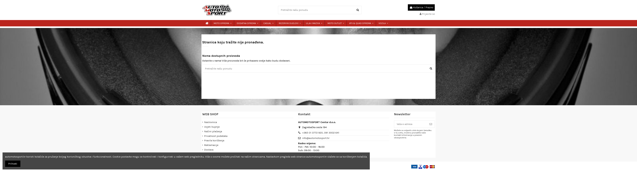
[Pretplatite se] (431, 124)
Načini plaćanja (213, 131)
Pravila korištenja (214, 140)
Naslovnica (210, 122)
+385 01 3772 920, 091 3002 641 (320, 132)
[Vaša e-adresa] (410, 124)
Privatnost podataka (215, 136)
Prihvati (12, 163)
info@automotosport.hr (315, 138)
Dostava (208, 149)
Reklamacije (211, 145)
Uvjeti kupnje (212, 126)
